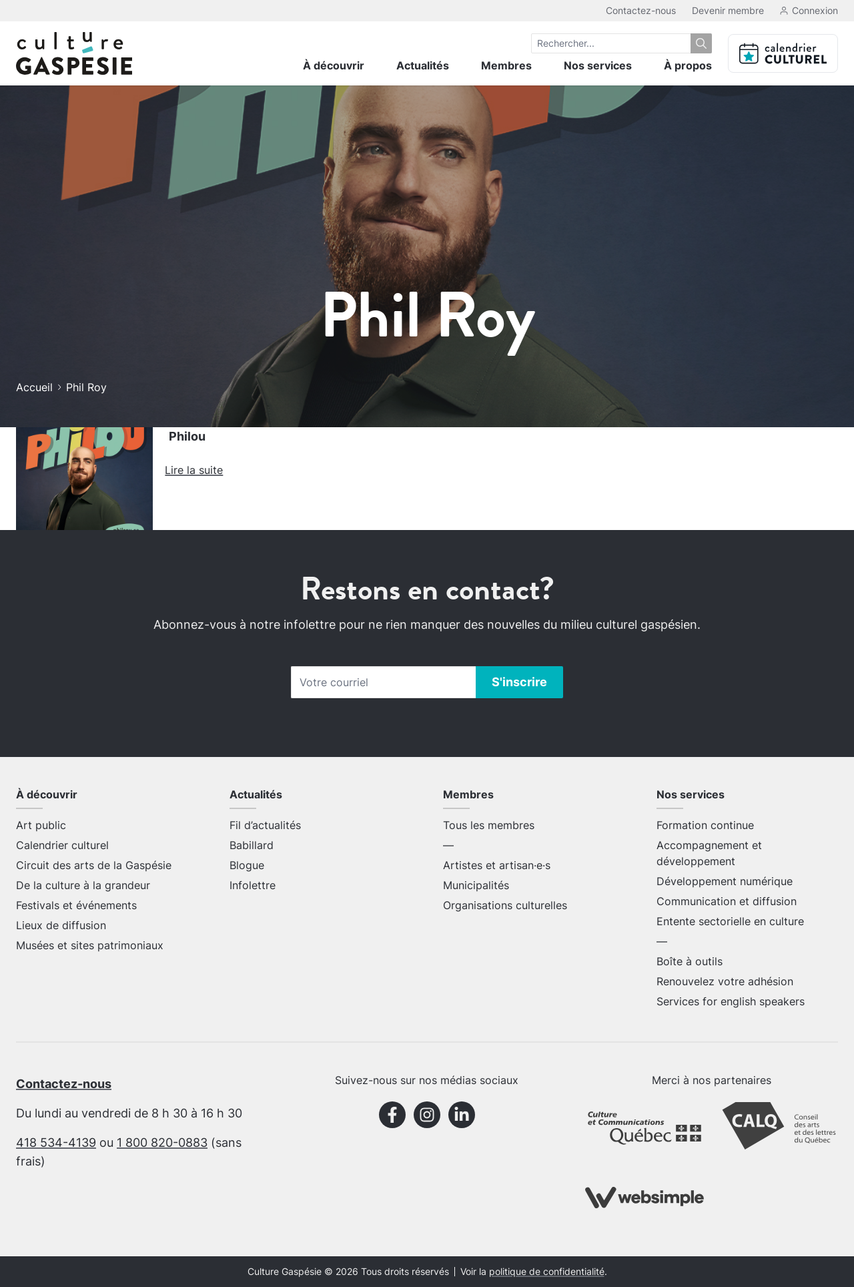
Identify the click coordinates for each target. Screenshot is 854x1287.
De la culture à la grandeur (83, 885)
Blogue (247, 865)
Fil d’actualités (265, 825)
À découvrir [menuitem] (333, 65)
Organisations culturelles (505, 905)
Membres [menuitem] (506, 65)
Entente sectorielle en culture (730, 921)
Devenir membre (728, 10)
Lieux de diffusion (61, 925)
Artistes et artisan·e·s (496, 865)
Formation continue (705, 825)
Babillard (252, 845)
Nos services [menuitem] (598, 65)
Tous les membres (488, 825)
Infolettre (253, 885)
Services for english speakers (731, 1001)
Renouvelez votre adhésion (725, 981)
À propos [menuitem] (688, 65)
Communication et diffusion (727, 901)
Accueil (34, 387)
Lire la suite (194, 470)
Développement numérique (725, 881)
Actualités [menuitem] (422, 65)
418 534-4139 (56, 1142)
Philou (187, 436)
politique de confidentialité (546, 1271)
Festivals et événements (76, 905)
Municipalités (476, 885)
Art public (41, 825)
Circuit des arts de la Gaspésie (93, 865)
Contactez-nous (641, 10)
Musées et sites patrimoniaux (89, 945)
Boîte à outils (690, 961)
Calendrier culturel (62, 845)
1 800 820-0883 (162, 1142)
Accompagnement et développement (709, 853)
